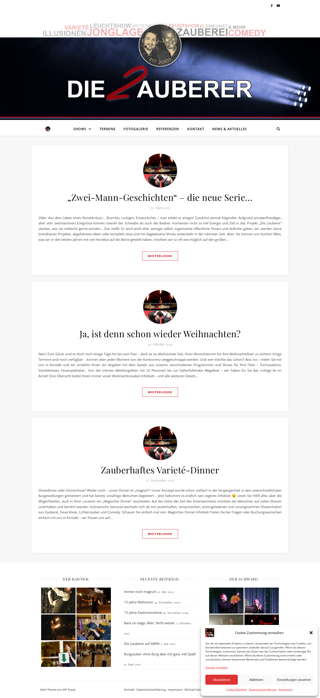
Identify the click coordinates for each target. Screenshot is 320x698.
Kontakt (195, 129)
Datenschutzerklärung (262, 689)
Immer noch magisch (140, 591)
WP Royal (69, 690)
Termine (108, 129)
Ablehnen (256, 680)
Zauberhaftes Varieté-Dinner (160, 470)
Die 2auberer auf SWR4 (142, 643)
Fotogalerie (136, 129)
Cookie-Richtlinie (236, 689)
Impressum (286, 689)
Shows (79, 129)
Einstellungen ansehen (294, 680)
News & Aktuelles (229, 129)
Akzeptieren (221, 680)
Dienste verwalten (216, 667)
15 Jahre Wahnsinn (138, 602)
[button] (311, 632)
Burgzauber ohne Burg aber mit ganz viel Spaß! (160, 654)
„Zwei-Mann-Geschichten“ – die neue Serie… (160, 197)
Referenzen (167, 129)
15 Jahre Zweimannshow (143, 612)
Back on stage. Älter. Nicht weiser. (150, 623)
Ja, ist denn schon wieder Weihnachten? (160, 333)
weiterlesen (160, 256)
